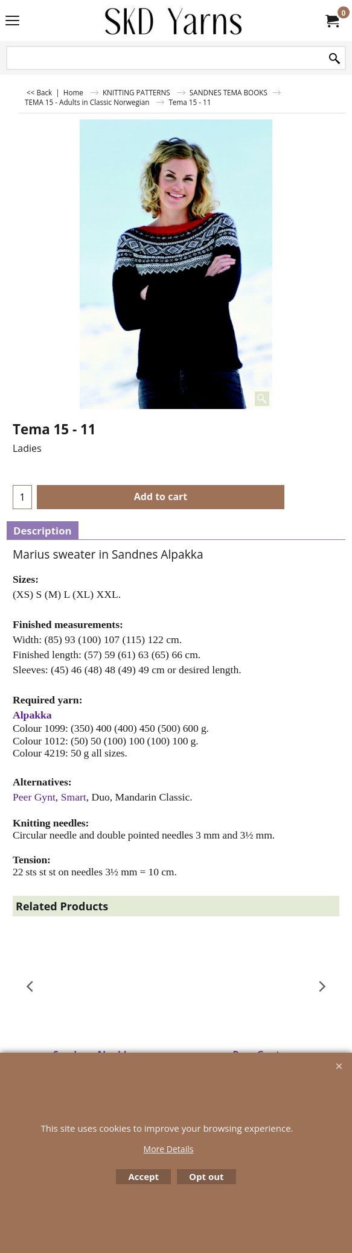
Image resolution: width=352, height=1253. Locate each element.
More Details (169, 1149)
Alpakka (32, 715)
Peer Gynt (34, 797)
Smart (73, 797)
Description (42, 531)
